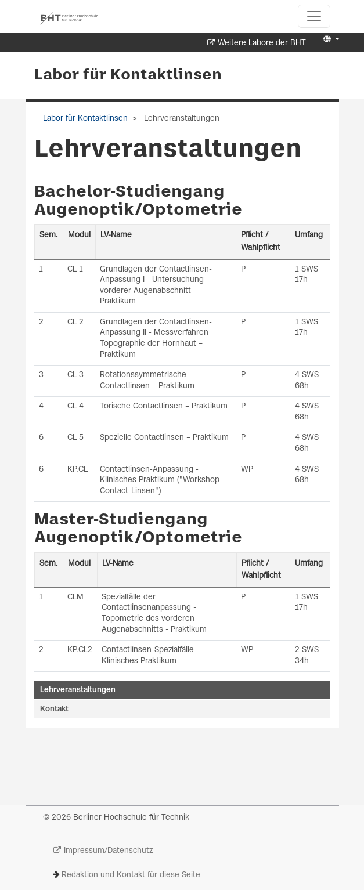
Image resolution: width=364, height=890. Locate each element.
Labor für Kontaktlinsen (128, 75)
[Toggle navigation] (314, 16)
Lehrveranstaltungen (78, 690)
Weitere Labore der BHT (262, 43)
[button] (329, 39)
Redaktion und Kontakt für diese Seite (131, 875)
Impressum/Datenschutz (108, 851)
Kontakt (54, 709)
